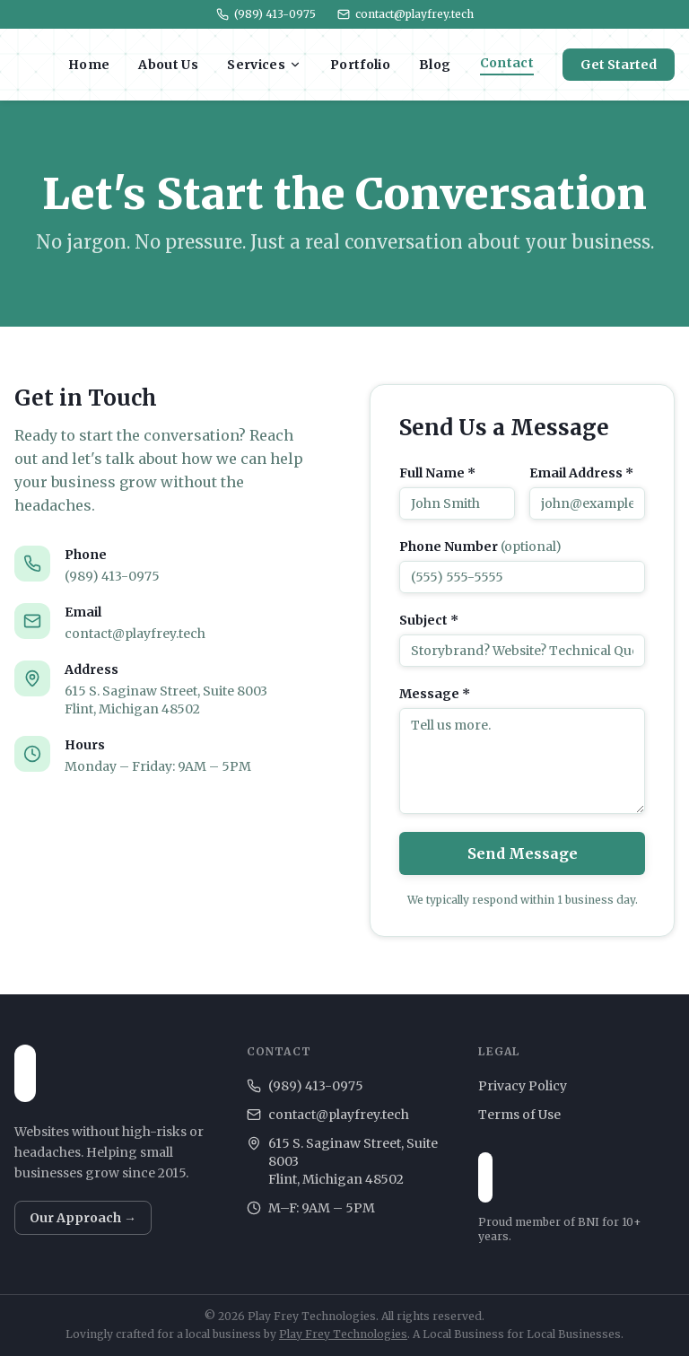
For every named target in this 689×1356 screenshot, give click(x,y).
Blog (434, 65)
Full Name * (437, 473)
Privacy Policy (522, 1086)
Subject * (428, 620)
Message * (434, 694)
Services (264, 65)
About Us (168, 65)
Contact (507, 63)
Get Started (618, 65)
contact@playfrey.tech (405, 14)
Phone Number (480, 546)
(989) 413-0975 (266, 14)
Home (88, 65)
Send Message (522, 853)
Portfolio (360, 65)
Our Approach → (83, 1218)
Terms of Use (519, 1115)
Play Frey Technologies (343, 1334)
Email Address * (581, 473)
